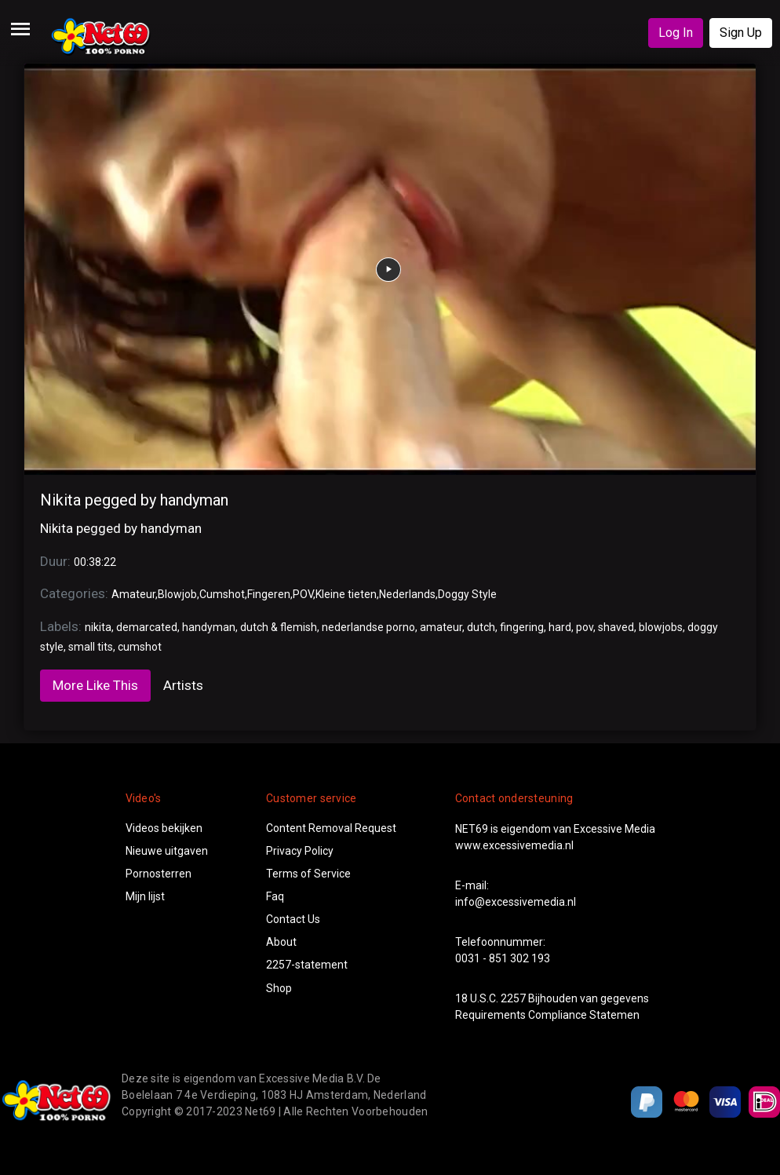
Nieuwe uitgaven (167, 851)
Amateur (133, 594)
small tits (90, 646)
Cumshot (222, 594)
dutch (481, 627)
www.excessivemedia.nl (514, 845)
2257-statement (307, 964)
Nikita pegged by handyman (134, 500)
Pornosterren (158, 873)
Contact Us (293, 919)
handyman (208, 627)
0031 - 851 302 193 (502, 958)
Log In (675, 32)
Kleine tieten (346, 594)
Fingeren (268, 594)
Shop (279, 988)
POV (303, 594)
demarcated (146, 627)
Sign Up (741, 32)
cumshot (140, 646)
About (281, 942)
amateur (441, 627)
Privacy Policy (300, 851)
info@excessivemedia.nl (515, 902)
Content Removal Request (331, 828)
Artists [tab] (183, 685)
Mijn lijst (145, 896)
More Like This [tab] (95, 685)
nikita (98, 627)
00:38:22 (95, 562)
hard (560, 627)
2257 (513, 998)
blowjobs (661, 627)
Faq (275, 896)
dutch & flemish (278, 627)
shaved (616, 627)
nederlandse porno (368, 627)
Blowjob (177, 594)
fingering (522, 627)
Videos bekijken (164, 828)
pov (584, 627)
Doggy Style (467, 594)
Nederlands (407, 594)
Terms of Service (308, 873)
